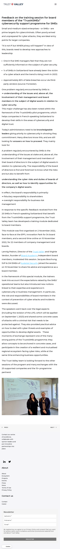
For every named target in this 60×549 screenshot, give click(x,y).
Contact (4, 502)
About (4, 473)
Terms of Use (6, 488)
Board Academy (29, 255)
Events (4, 480)
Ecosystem (6, 476)
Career (4, 504)
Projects (5, 478)
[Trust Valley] (13, 4)
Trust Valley (39, 252)
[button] (55, 4)
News (4, 485)
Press (4, 483)
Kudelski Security (29, 263)
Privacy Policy (7, 490)
